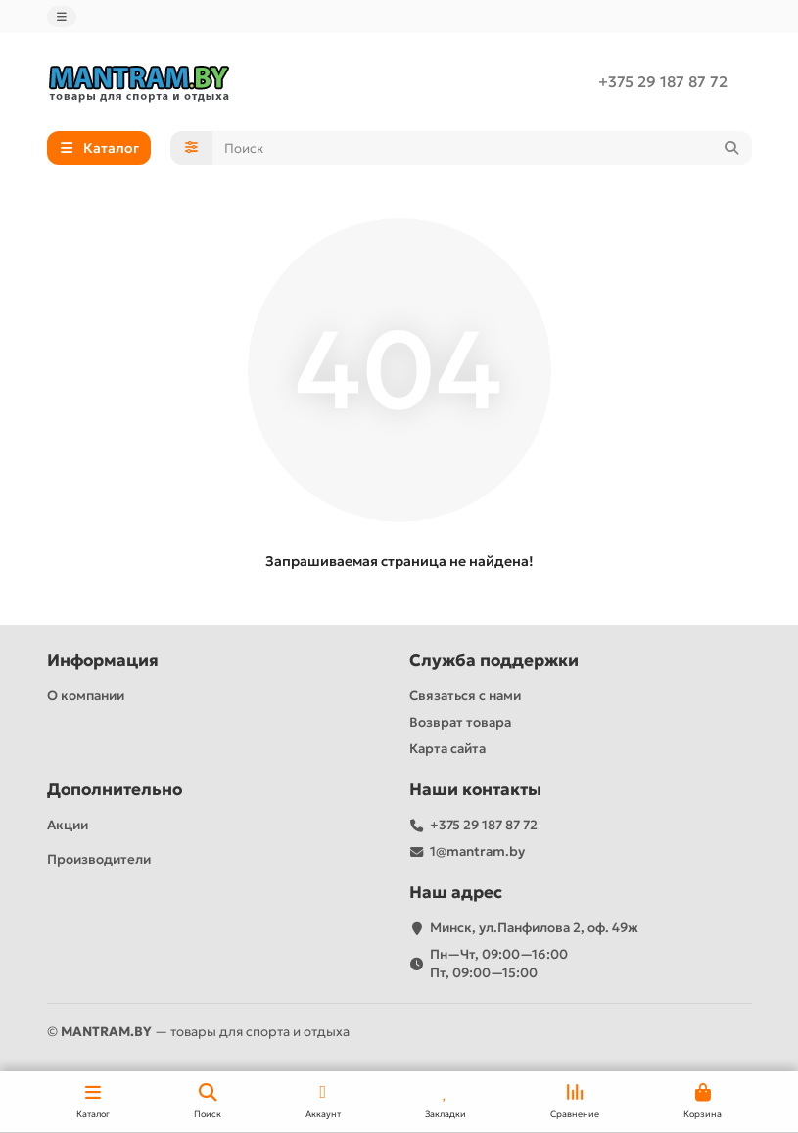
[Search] (482, 148)
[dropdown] (61, 16)
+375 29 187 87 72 (663, 81)
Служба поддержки (494, 660)
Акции (67, 825)
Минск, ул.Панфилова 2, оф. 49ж (534, 928)
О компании (85, 695)
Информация (103, 660)
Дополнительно (114, 789)
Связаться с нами (465, 695)
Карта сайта (447, 748)
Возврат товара (460, 722)
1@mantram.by (477, 851)
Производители (99, 859)
